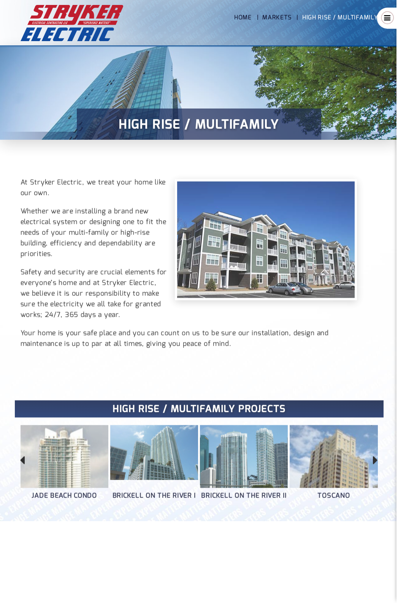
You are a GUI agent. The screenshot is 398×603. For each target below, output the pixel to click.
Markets (276, 17)
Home (243, 17)
